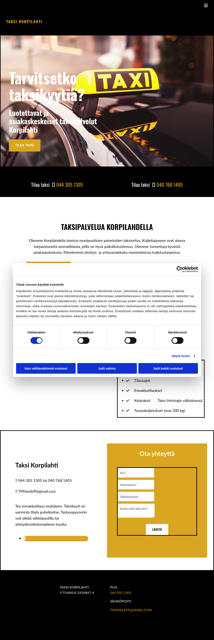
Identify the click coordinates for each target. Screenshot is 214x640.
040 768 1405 (170, 184)
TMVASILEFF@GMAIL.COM (131, 610)
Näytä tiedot (181, 355)
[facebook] (25, 538)
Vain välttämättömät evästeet (46, 368)
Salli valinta (107, 368)
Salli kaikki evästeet (168, 368)
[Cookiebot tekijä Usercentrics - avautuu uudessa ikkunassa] (179, 269)
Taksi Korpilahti (24, 21)
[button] (24, 145)
